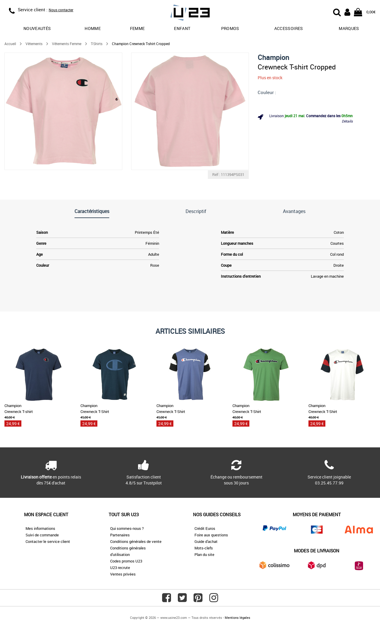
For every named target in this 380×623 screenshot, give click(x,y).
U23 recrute (120, 567)
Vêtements (34, 43)
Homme (93, 28)
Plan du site (204, 554)
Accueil (10, 43)
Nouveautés (37, 28)
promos (230, 28)
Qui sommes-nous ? (127, 528)
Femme (137, 28)
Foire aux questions (211, 535)
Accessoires (288, 28)
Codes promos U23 (126, 561)
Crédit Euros (204, 528)
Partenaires (120, 535)
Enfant (182, 28)
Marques (349, 28)
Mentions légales (237, 617)
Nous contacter (61, 9)
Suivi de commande (42, 535)
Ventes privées (123, 574)
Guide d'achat (206, 541)
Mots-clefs (203, 548)
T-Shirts (96, 43)
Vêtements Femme (66, 43)
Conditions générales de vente (136, 541)
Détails (347, 121)
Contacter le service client (48, 541)
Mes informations (40, 528)
